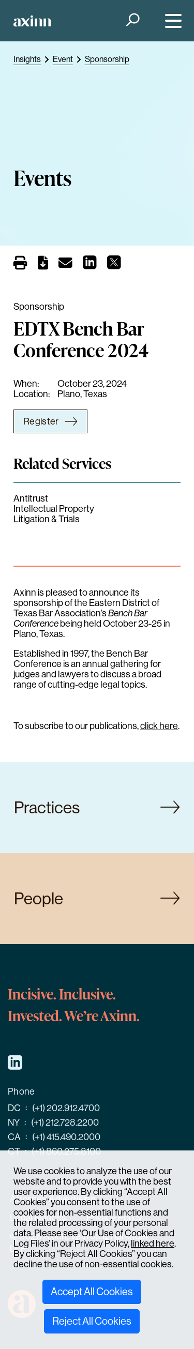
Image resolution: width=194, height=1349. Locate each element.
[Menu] (171, 21)
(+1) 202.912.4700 (66, 1108)
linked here (152, 1243)
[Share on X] (114, 265)
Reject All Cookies (91, 1321)
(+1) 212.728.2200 (65, 1122)
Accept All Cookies (92, 1292)
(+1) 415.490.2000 (66, 1137)
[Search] (131, 21)
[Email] (65, 265)
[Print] (20, 263)
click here (159, 726)
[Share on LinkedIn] (90, 265)
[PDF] (43, 265)
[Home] (32, 20)
